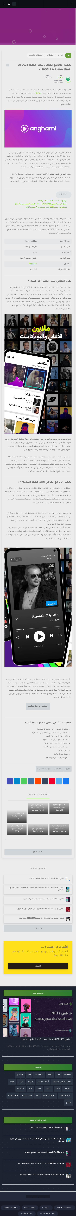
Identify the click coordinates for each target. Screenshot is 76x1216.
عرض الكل (38, 928)
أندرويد (60, 55)
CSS (58, 1075)
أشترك (38, 966)
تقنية (57, 1089)
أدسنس (20, 1075)
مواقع (68, 1103)
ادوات (21, 1082)
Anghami (33, 264)
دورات (39, 1089)
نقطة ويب (60, 78)
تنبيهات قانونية (29, 1208)
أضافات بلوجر (43, 1082)
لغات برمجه (13, 1096)
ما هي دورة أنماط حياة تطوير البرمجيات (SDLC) (46, 879)
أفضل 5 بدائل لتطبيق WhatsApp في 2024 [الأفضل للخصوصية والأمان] (41, 204)
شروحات (20, 1089)
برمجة (12, 1082)
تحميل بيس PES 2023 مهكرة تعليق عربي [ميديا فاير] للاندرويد (40, 909)
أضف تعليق (37, 852)
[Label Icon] (7, 65)
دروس (48, 1089)
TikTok (38, 94)
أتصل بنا (45, 1208)
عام (37, 1096)
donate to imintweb (64, 1208)
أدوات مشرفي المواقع (62, 1082)
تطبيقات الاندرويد (35, 55)
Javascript (39, 1075)
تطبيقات (50, 55)
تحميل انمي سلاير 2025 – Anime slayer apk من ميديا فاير (46, 207)
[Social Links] (47, 1196)
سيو (30, 1089)
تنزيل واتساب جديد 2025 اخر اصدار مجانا (52, 201)
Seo (29, 1075)
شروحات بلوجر (65, 1096)
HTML (50, 1075)
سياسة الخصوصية (11, 1208)
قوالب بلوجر (27, 1096)
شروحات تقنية (49, 1096)
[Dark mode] (14, 3)
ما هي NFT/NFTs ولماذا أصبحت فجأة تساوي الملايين (43, 899)
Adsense (67, 1075)
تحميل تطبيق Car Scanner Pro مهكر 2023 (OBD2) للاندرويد (41, 918)
